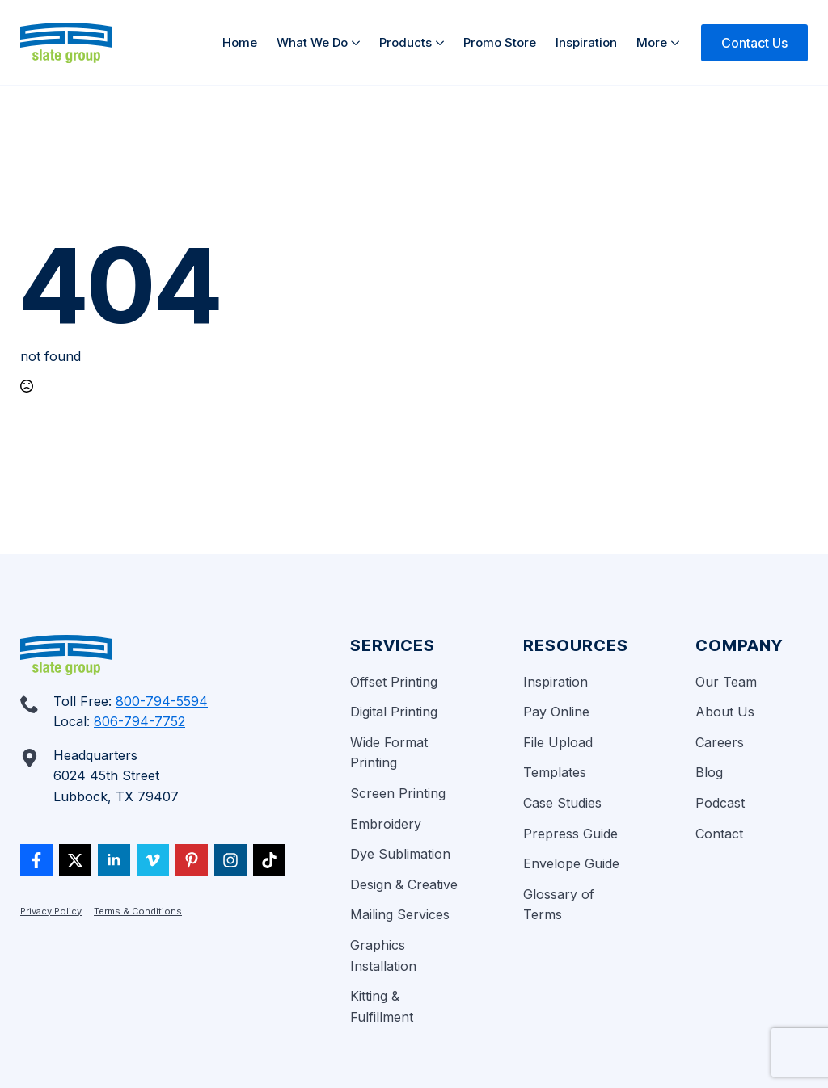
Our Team (726, 682)
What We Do (312, 42)
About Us (724, 712)
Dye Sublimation (400, 854)
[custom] (36, 860)
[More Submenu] (678, 42)
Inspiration (586, 42)
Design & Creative (404, 884)
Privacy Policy (51, 911)
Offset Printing (393, 682)
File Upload (558, 742)
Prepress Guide (570, 833)
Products (405, 42)
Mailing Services (400, 914)
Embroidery (385, 824)
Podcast (720, 803)
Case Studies (562, 803)
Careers (719, 742)
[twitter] (75, 860)
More (651, 42)
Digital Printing (393, 712)
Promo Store (499, 42)
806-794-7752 (139, 721)
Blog (709, 772)
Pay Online (556, 712)
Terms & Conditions (138, 911)
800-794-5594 (162, 701)
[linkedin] (114, 860)
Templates (554, 772)
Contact (719, 833)
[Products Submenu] (443, 42)
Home (239, 42)
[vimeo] (153, 860)
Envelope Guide (571, 863)
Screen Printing (398, 793)
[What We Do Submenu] (359, 42)
